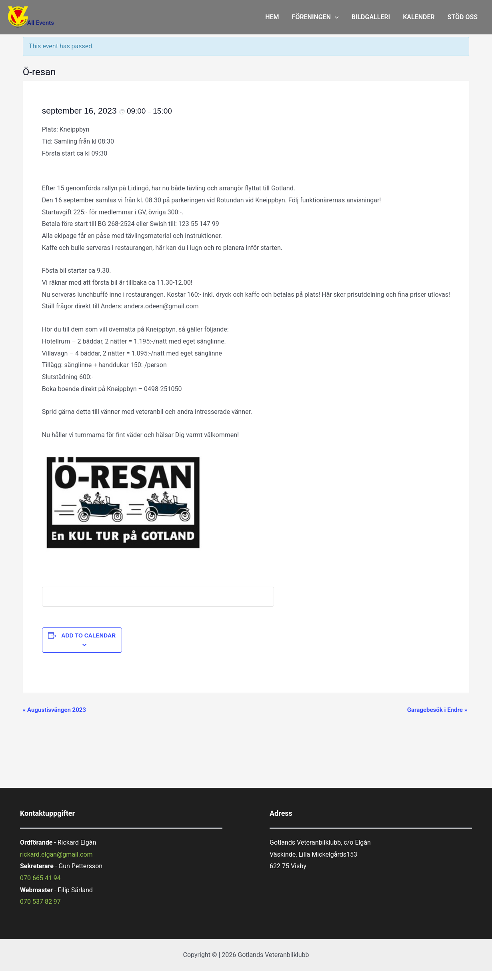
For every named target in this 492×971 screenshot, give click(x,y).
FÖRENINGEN (315, 17)
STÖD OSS (463, 17)
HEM (272, 17)
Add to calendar (88, 635)
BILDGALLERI (371, 17)
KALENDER (418, 17)
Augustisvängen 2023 (54, 709)
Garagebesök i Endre (437, 709)
